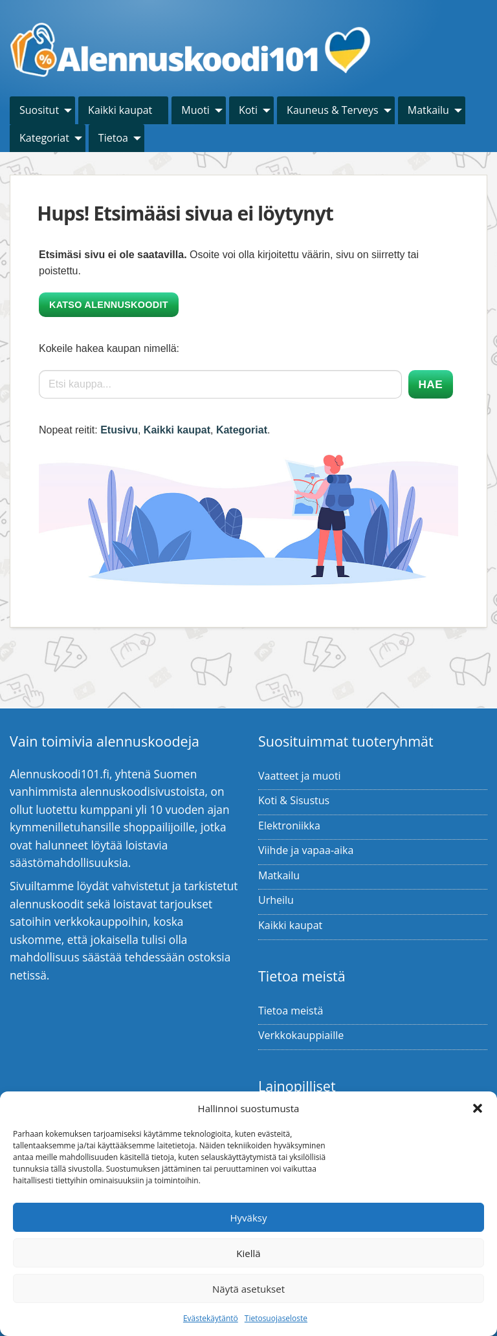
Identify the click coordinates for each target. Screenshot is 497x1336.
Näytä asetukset (248, 1288)
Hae (431, 384)
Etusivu (119, 429)
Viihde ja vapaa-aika (305, 850)
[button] (477, 1108)
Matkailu (428, 110)
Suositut (39, 110)
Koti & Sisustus (293, 800)
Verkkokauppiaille (301, 1035)
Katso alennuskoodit (108, 305)
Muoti (195, 110)
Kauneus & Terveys (333, 110)
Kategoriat (44, 138)
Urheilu (276, 900)
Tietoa (113, 138)
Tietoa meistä (290, 1010)
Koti (248, 110)
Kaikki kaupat (120, 110)
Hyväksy (248, 1217)
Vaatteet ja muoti (299, 776)
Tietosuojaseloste (276, 1318)
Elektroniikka (289, 825)
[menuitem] (42, 110)
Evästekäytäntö (210, 1318)
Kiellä (248, 1253)
